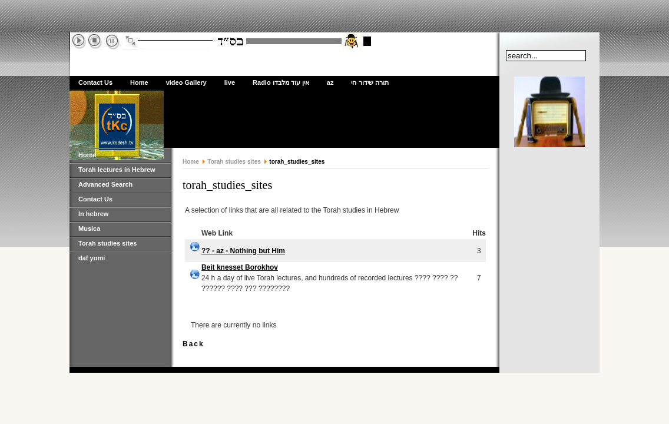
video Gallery (186, 82)
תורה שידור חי (369, 82)
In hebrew (93, 213)
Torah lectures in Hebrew (116, 169)
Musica (89, 228)
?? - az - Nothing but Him (243, 251)
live (229, 82)
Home (139, 82)
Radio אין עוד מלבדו (281, 82)
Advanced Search (105, 184)
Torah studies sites (107, 243)
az (330, 82)
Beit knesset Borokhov (239, 267)
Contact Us (95, 82)
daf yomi (91, 257)
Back (193, 344)
